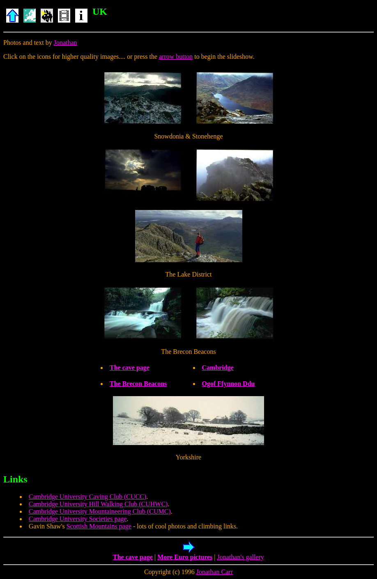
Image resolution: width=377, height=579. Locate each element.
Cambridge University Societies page (78, 518)
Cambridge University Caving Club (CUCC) (87, 496)
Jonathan (65, 42)
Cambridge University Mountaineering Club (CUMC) (100, 511)
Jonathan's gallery (240, 557)
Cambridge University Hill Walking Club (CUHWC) (98, 504)
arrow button (176, 56)
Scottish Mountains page (99, 526)
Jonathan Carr (214, 571)
